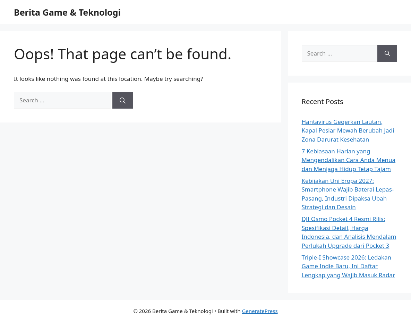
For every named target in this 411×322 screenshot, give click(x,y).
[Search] (122, 100)
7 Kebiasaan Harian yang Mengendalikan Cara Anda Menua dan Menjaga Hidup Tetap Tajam (349, 160)
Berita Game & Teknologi (67, 12)
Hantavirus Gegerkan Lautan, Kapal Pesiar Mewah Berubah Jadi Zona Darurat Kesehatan (348, 130)
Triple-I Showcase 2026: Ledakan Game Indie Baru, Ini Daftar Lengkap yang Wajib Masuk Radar (348, 266)
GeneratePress (260, 310)
